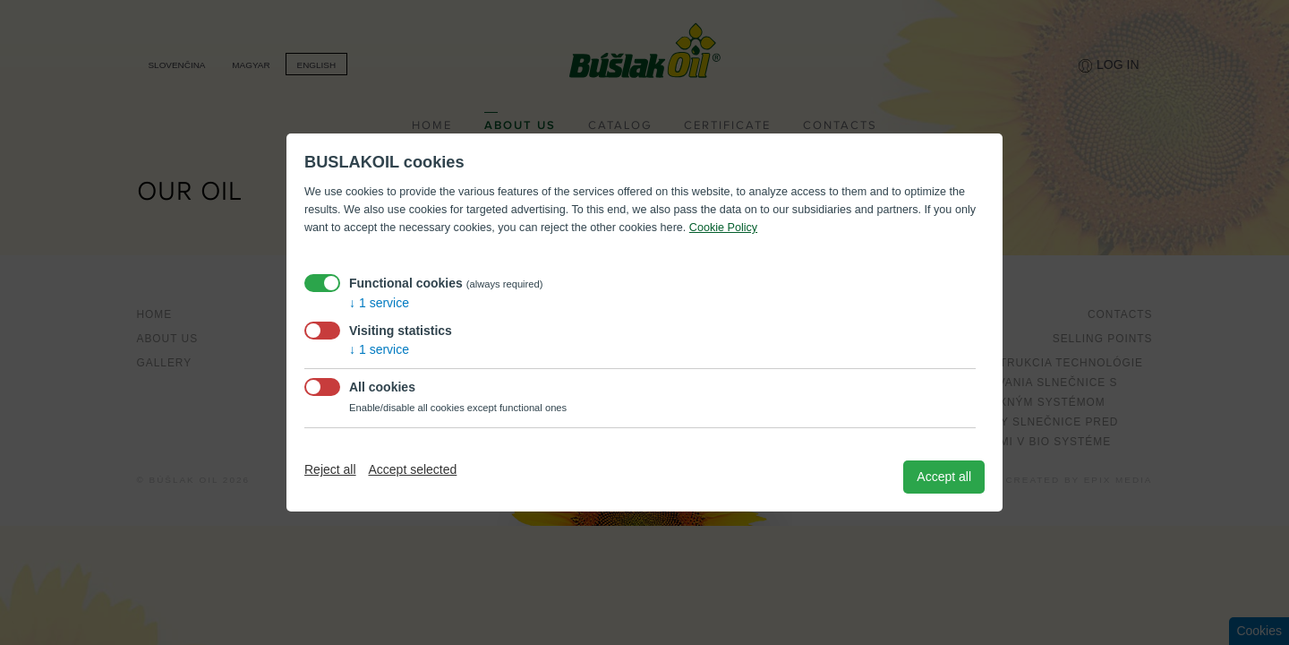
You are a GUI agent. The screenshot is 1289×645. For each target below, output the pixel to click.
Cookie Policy (723, 227)
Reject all (330, 469)
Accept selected (412, 469)
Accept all (944, 476)
